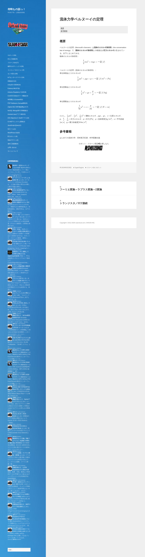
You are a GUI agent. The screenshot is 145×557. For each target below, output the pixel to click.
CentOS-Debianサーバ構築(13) (18, 96)
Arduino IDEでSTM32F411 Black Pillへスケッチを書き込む (19, 389)
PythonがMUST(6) (14, 88)
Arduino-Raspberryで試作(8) (17, 92)
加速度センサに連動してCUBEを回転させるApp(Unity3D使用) (18, 254)
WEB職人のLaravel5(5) (15, 99)
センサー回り (15, 527)
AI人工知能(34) (13, 59)
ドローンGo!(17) (13, 62)
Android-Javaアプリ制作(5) (17, 114)
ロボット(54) (12, 55)
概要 (62, 28)
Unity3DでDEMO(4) (14, 85)
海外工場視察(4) (13, 144)
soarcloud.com (80, 223)
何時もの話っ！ (16, 9)
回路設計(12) (12, 81)
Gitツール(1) (12, 129)
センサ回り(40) (13, 73)
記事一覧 (14, 301)
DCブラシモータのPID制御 (21, 325)
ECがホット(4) (12, 136)
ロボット (15, 188)
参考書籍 (64, 31)
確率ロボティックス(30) (16, 66)
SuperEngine (79, 167)
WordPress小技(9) (14, 132)
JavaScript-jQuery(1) (14, 125)
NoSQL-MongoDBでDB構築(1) (18, 110)
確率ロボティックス (16, 323)
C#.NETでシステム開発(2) (16, 121)
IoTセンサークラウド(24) (16, 77)
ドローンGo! (91, 167)
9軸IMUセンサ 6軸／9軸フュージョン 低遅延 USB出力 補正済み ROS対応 (19, 441)
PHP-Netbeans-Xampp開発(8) (17, 103)
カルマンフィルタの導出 (20, 293)
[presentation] (15, 233)
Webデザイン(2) (13, 140)
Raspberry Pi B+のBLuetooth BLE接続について (19, 519)
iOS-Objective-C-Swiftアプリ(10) (18, 118)
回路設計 (14, 291)
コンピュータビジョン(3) (16, 70)
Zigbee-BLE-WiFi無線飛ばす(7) (18, 107)
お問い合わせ (12, 147)
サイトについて (13, 151)
